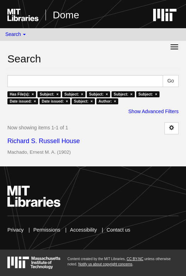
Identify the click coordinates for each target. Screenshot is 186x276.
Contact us (118, 230)
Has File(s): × (22, 94)
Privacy (15, 230)
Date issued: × (23, 101)
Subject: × (49, 94)
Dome (66, 15)
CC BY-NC (135, 259)
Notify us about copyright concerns (105, 264)
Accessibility (83, 230)
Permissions (47, 230)
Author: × (107, 101)
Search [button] (15, 34)
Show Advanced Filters (153, 111)
